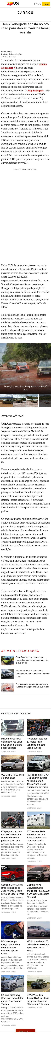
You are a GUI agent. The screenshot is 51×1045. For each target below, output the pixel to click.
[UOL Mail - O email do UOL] (35, 3)
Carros (25, 12)
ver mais (25, 1031)
